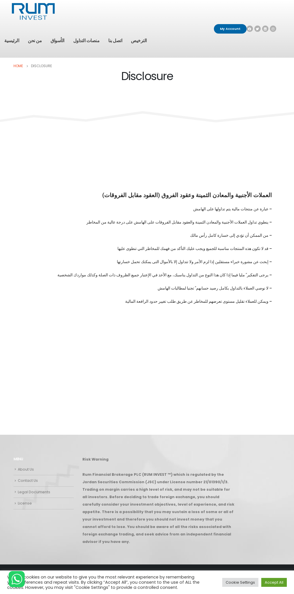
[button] (230, 29)
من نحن (35, 40)
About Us (26, 469)
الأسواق (57, 40)
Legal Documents (34, 492)
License (25, 503)
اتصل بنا (115, 40)
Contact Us (28, 480)
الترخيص (139, 40)
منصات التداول (86, 40)
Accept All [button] (274, 582)
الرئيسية (11, 40)
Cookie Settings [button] (240, 582)
